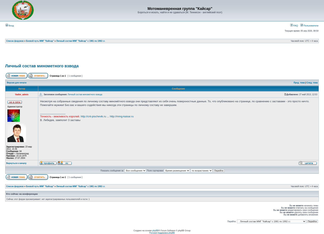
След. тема (312, 83)
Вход (10, 25)
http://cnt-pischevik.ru (93, 116)
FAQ (294, 25)
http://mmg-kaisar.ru (122, 116)
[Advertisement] (162, 54)
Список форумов (15, 41)
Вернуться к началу (16, 163)
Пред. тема (299, 83)
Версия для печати (16, 83)
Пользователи (309, 25)
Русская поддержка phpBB (162, 233)
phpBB (155, 230)
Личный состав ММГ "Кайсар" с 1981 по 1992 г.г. (80, 41)
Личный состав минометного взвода (42, 66)
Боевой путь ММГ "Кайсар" (40, 41)
